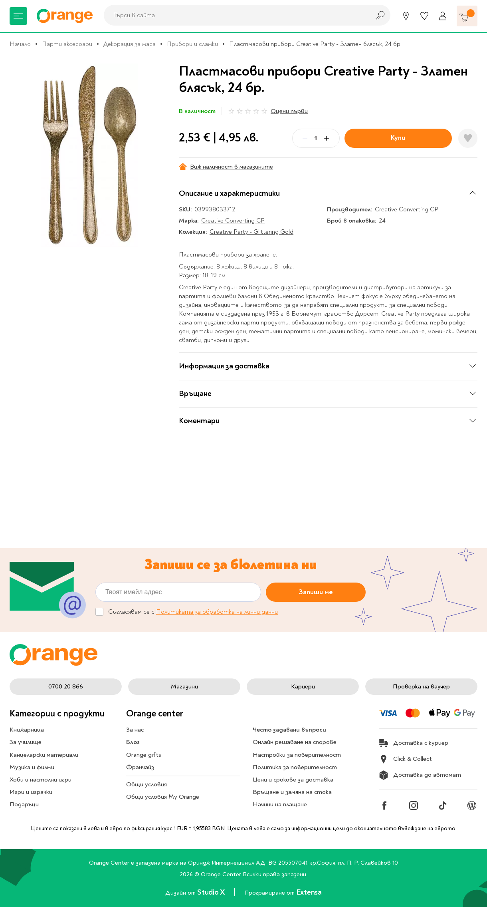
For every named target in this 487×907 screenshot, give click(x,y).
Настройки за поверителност (297, 755)
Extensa (309, 892)
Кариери (303, 686)
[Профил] (442, 16)
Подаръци (24, 804)
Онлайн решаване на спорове (295, 742)
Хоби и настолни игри (40, 780)
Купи (398, 137)
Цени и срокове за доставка (293, 780)
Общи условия (146, 784)
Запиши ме (316, 591)
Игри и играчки (31, 792)
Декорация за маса (129, 44)
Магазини (184, 686)
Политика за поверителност (295, 767)
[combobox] (235, 15)
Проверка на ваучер (421, 686)
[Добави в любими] (467, 138)
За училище (26, 742)
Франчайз (140, 767)
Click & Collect (405, 759)
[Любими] (424, 16)
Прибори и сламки (192, 44)
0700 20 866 (65, 686)
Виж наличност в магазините (226, 167)
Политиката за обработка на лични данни (217, 612)
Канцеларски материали (44, 755)
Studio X (211, 892)
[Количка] (467, 16)
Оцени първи (289, 111)
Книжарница (27, 730)
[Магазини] (406, 16)
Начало (20, 44)
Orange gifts (143, 755)
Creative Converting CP (233, 221)
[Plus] (326, 138)
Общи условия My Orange (162, 797)
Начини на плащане (280, 804)
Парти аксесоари (67, 44)
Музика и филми (32, 767)
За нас (135, 730)
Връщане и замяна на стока (292, 792)
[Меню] (18, 16)
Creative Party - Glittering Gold (251, 232)
